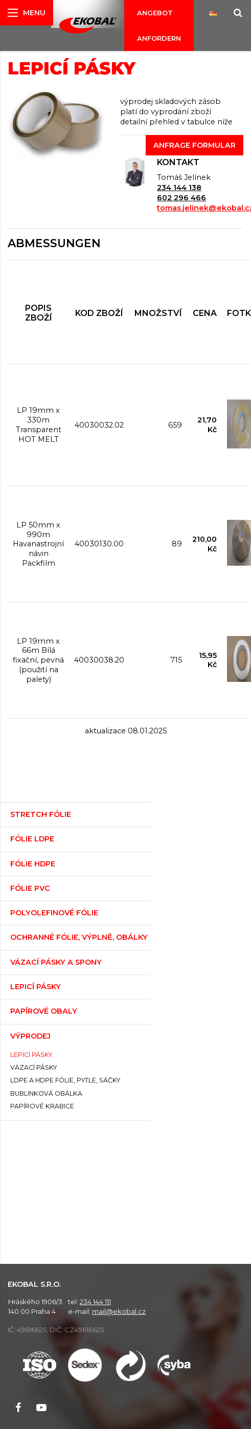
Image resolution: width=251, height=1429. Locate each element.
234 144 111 (95, 1302)
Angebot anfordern (159, 25)
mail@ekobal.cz (119, 1311)
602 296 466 (181, 197)
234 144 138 (179, 187)
